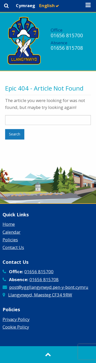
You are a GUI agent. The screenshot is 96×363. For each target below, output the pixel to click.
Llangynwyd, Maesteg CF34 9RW (40, 295)
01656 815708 (67, 48)
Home (9, 224)
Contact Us (13, 247)
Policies (10, 240)
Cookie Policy (16, 327)
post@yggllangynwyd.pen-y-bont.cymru (48, 287)
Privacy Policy (16, 319)
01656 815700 (67, 35)
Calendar (11, 232)
